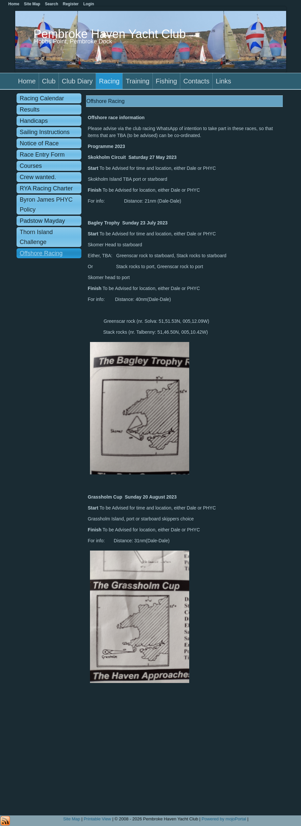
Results (30, 109)
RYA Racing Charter (46, 188)
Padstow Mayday (42, 221)
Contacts (196, 81)
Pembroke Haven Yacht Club (109, 34)
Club (49, 81)
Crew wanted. (38, 177)
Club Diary (77, 81)
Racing (109, 81)
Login (88, 4)
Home (27, 81)
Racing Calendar (42, 98)
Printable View (97, 818)
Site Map (71, 818)
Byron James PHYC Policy (46, 204)
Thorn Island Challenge (36, 237)
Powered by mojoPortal (224, 818)
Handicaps (34, 121)
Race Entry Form (42, 154)
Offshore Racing (41, 253)
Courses (31, 166)
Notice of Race (39, 143)
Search (51, 4)
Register (71, 4)
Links (223, 81)
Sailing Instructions (45, 132)
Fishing (166, 81)
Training (138, 81)
